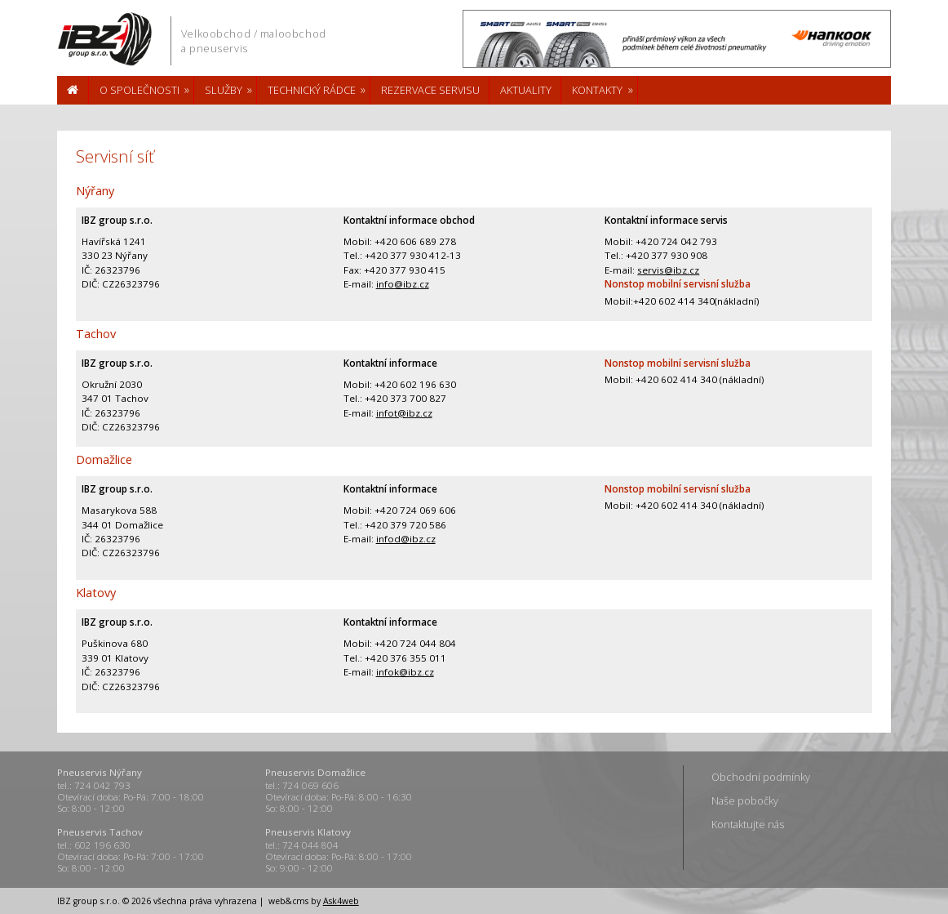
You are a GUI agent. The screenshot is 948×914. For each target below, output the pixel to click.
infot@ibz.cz (404, 413)
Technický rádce (312, 89)
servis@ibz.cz (668, 270)
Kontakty (597, 89)
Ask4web (341, 901)
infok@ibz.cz (405, 672)
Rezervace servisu (430, 89)
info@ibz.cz (402, 284)
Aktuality (526, 89)
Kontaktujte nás (747, 824)
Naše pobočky (744, 800)
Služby (223, 89)
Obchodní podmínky (760, 776)
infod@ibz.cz (406, 539)
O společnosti (139, 89)
